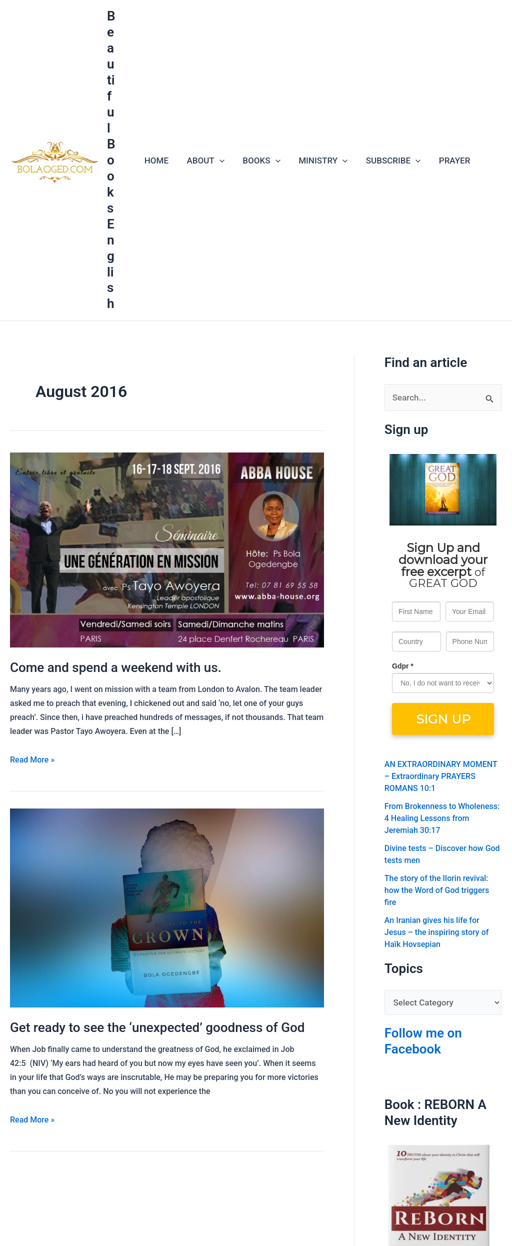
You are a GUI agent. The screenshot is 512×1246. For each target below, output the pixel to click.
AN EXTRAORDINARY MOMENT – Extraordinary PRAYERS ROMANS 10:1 (441, 776)
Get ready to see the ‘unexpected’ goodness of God (157, 1027)
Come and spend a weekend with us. (116, 667)
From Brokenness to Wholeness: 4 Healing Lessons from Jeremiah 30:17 (442, 818)
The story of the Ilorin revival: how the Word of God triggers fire (436, 890)
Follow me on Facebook (423, 1041)
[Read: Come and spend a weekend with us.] (167, 549)
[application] (217, 160)
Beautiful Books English (111, 159)
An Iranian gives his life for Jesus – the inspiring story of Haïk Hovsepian (436, 932)
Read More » (32, 758)
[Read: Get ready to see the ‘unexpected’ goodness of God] (167, 907)
